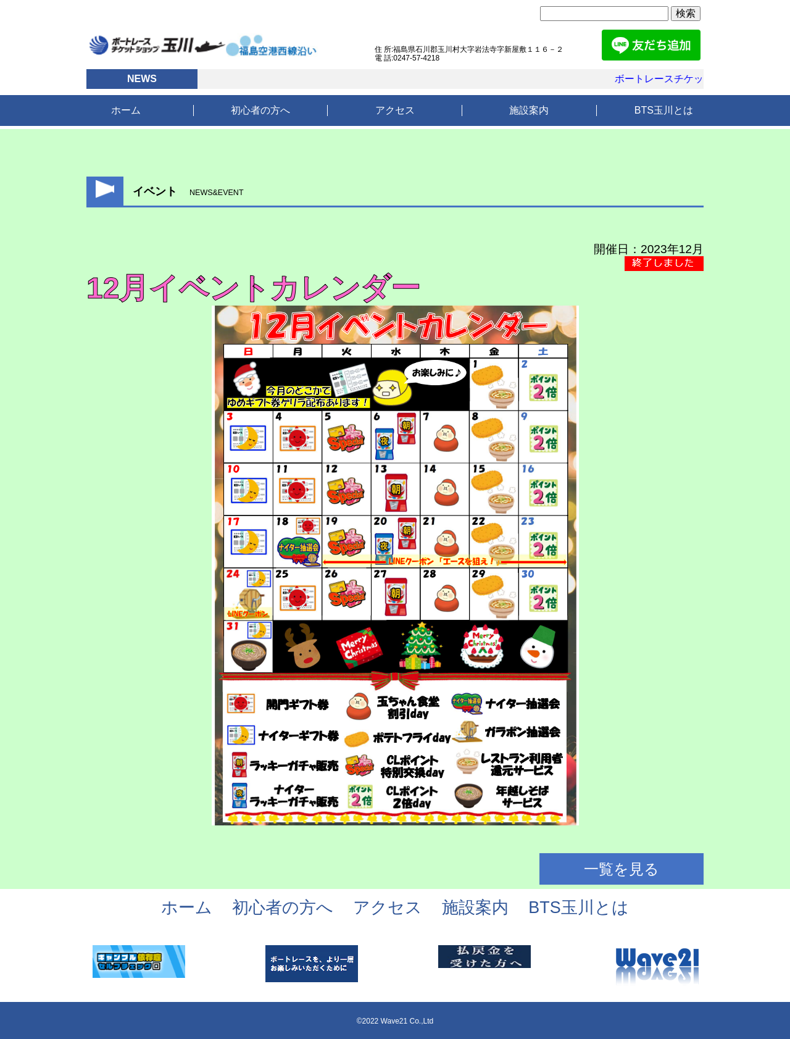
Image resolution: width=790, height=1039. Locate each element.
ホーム (126, 110)
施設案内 (529, 110)
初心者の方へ (260, 110)
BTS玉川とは (663, 110)
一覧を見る (621, 869)
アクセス (395, 110)
